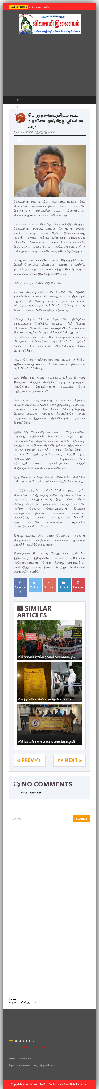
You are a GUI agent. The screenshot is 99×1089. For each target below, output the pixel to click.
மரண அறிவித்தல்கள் (23, 1002)
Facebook (20, 587)
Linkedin (64, 585)
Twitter (35, 585)
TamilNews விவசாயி (53, 1084)
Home (13, 999)
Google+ (49, 585)
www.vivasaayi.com (20, 1057)
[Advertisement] (49, 66)
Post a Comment (30, 793)
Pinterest (78, 585)
